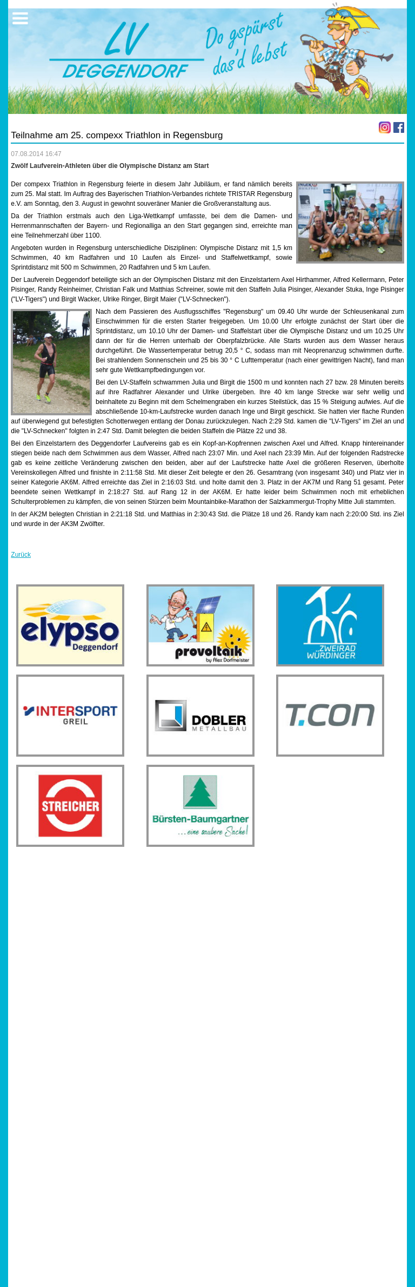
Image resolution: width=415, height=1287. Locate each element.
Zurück (21, 554)
